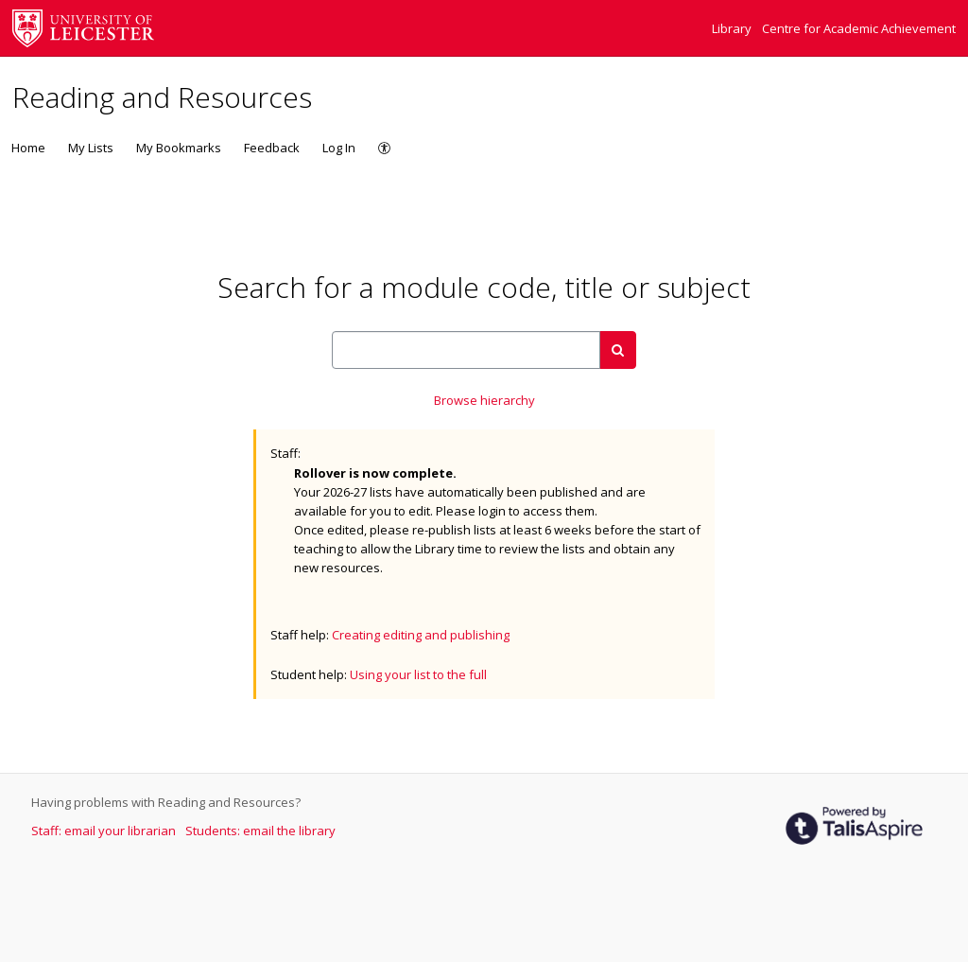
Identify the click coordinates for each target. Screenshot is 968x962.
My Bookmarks (178, 147)
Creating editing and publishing (421, 634)
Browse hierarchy (484, 400)
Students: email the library (260, 830)
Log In (338, 147)
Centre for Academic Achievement (859, 28)
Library (733, 28)
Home (28, 147)
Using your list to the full (418, 674)
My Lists (90, 147)
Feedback (272, 147)
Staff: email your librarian (105, 830)
